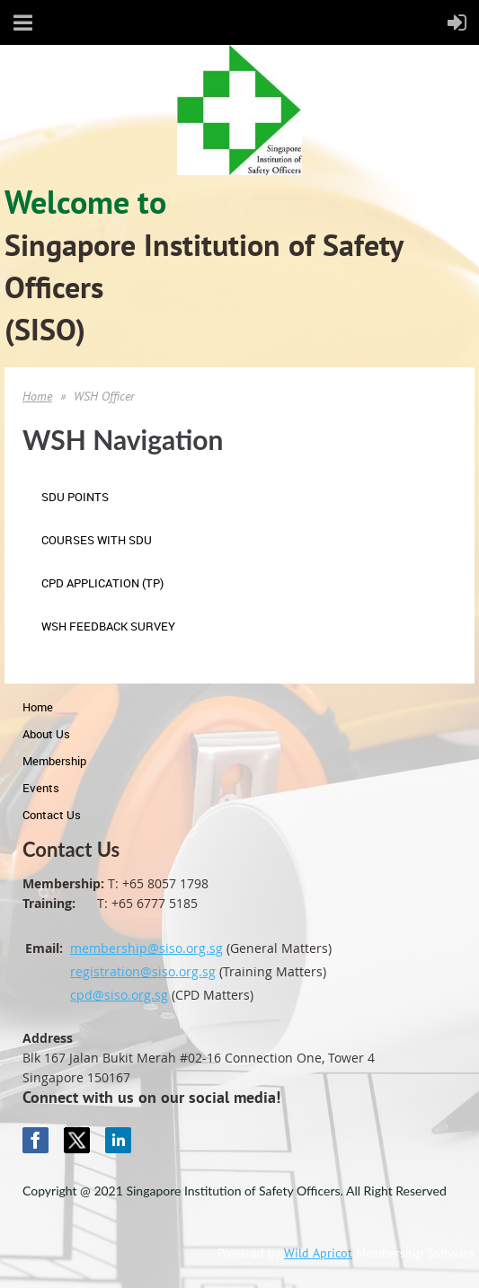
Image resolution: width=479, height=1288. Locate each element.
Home (37, 396)
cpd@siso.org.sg (119, 994)
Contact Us (51, 815)
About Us (46, 734)
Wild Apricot (318, 1253)
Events (40, 788)
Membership (54, 761)
